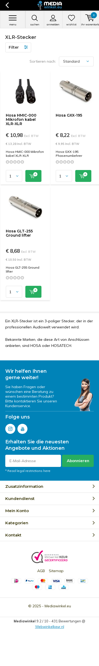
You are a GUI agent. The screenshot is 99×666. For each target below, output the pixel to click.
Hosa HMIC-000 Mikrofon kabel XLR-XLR (21, 119)
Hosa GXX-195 (69, 115)
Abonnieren (78, 460)
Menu (12, 20)
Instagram (10, 427)
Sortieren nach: (43, 61)
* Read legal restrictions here (27, 471)
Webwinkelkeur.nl (49, 626)
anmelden (53, 20)
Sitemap (56, 570)
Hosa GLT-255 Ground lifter (19, 233)
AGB (41, 570)
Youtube (22, 427)
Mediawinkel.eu (58, 606)
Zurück (7, 5)
